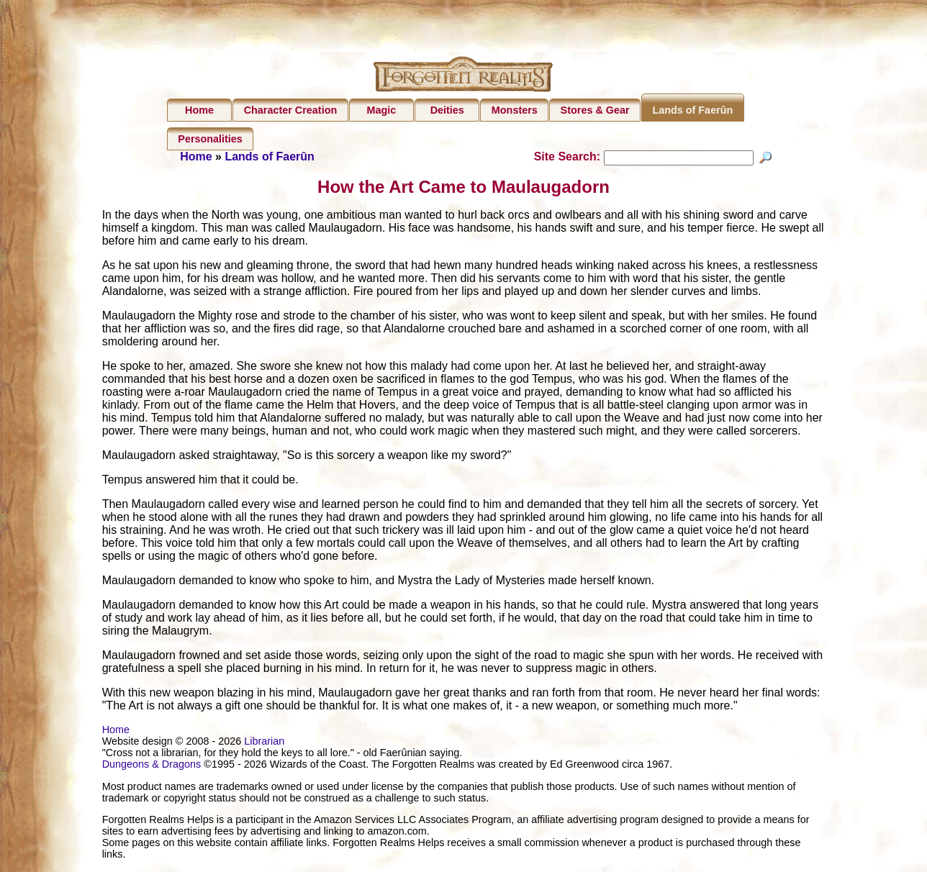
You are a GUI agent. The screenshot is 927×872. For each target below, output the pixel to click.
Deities (447, 110)
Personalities (210, 139)
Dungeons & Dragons (152, 766)
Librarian (264, 743)
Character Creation (291, 110)
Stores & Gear (595, 110)
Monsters (515, 110)
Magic (381, 110)
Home (199, 110)
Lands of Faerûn (692, 110)
